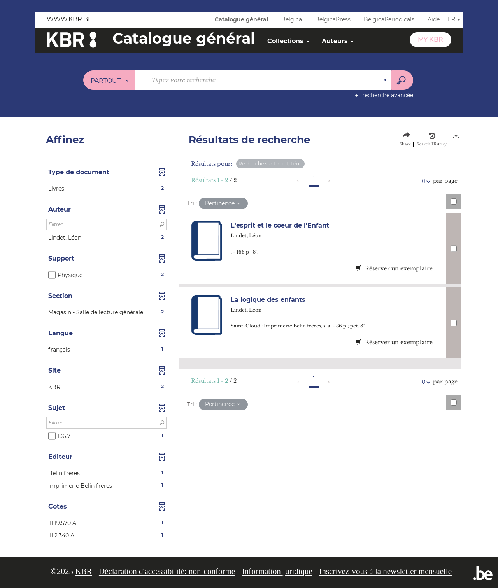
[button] (106, 188)
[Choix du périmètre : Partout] (109, 80)
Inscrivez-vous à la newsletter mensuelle (385, 571)
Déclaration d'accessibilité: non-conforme (167, 571)
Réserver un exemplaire (394, 268)
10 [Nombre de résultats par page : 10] (424, 181)
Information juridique (277, 571)
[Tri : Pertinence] (223, 203)
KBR (83, 571)
